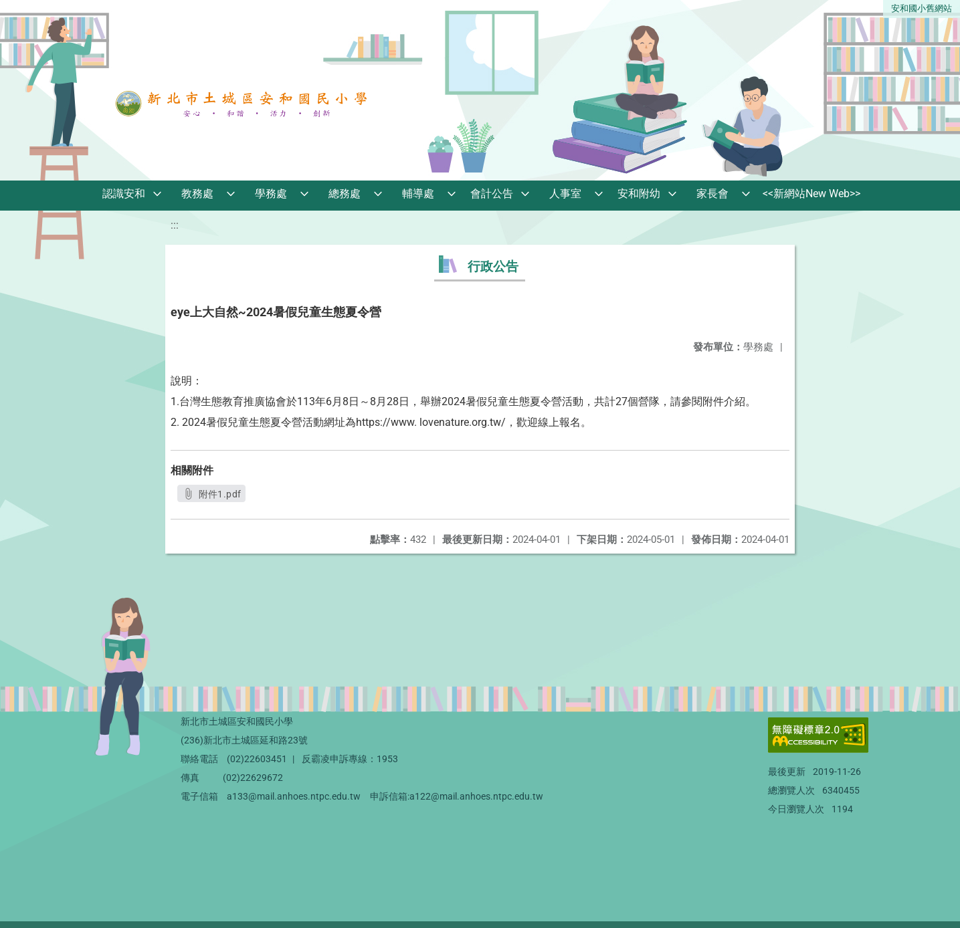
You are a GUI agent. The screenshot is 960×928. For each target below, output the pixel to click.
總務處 (344, 193)
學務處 (271, 193)
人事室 (565, 193)
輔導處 (418, 193)
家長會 (712, 193)
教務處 (197, 193)
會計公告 (491, 193)
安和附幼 (638, 193)
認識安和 (123, 193)
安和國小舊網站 (921, 8)
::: (175, 225)
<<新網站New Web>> (811, 193)
